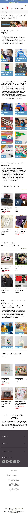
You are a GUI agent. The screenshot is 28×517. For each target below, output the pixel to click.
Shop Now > (24, 189)
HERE (22, 425)
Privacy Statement (13, 425)
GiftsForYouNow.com (14, 511)
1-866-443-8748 (16, 512)
